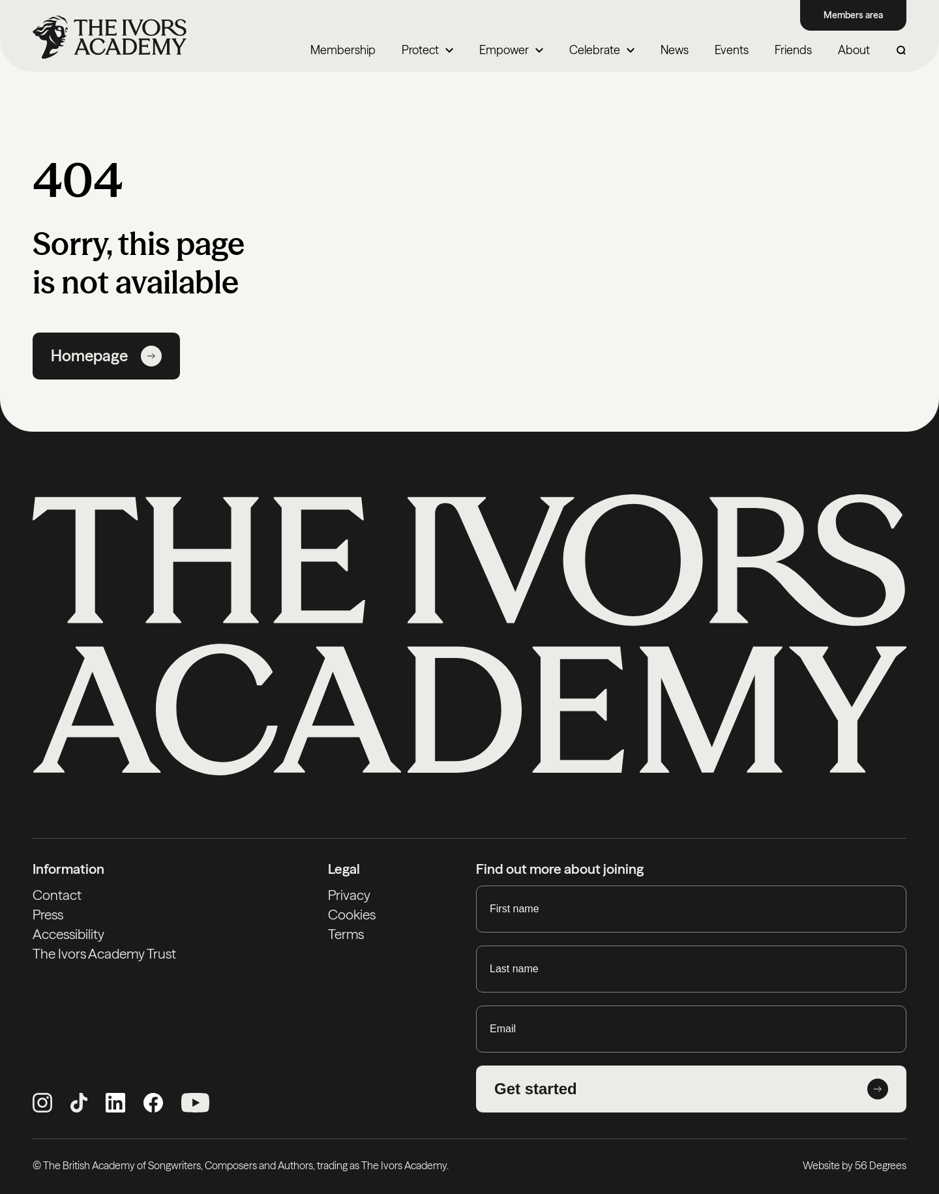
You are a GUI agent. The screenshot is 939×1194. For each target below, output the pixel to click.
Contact (57, 895)
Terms (346, 934)
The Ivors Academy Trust (104, 954)
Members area (853, 15)
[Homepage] (109, 37)
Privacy (349, 895)
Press (48, 914)
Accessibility (68, 934)
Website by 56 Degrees (854, 1165)
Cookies (352, 914)
